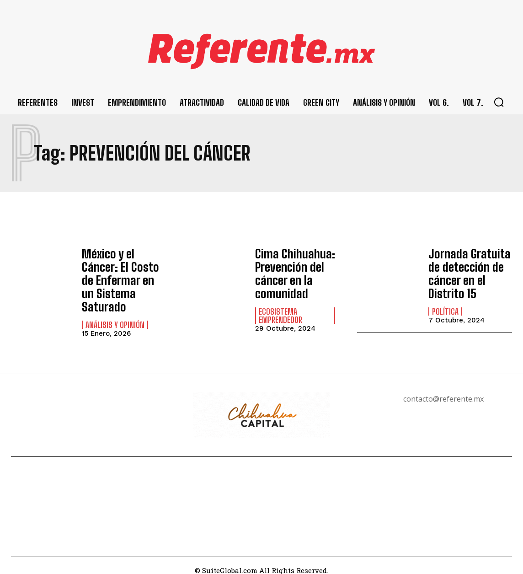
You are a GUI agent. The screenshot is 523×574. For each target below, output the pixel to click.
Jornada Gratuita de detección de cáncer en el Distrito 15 (465, 271)
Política (445, 307)
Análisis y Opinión (114, 307)
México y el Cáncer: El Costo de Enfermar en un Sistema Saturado (123, 271)
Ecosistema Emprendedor (280, 311)
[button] (499, 102)
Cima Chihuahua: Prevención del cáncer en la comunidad (291, 271)
